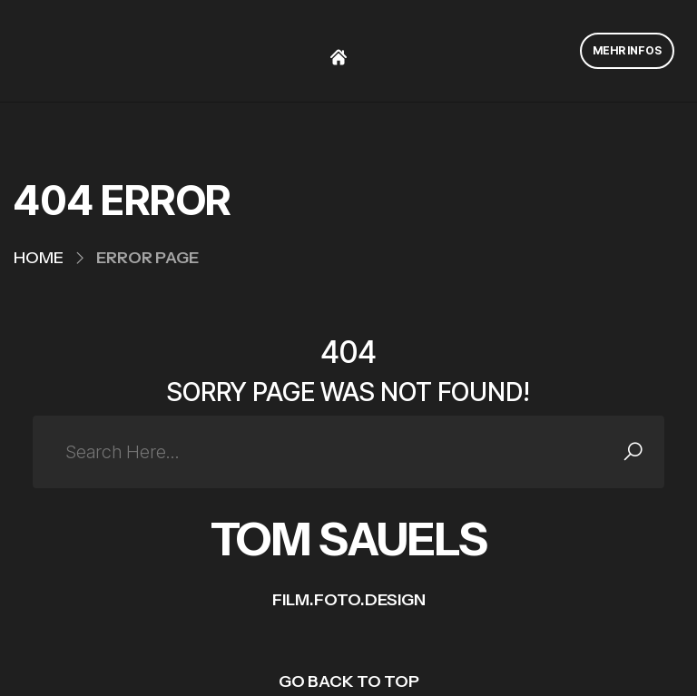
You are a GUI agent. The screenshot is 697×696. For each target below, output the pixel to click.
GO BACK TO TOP (349, 681)
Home (39, 258)
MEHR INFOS (627, 50)
